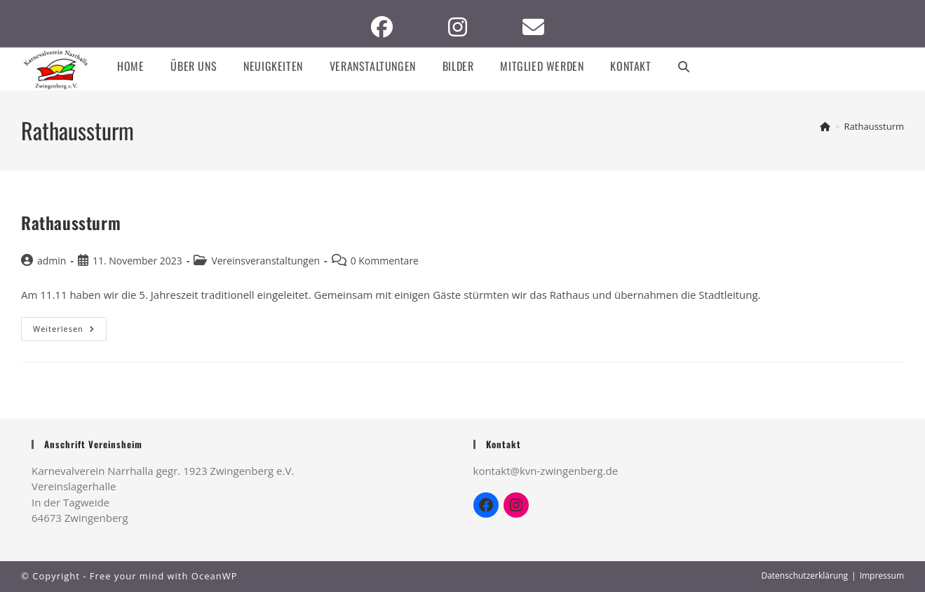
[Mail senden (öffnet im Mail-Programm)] (538, 27)
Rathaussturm (874, 126)
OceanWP (214, 576)
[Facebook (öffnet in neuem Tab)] (387, 27)
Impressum (882, 575)
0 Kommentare (385, 260)
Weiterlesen (70, 328)
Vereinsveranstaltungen (265, 260)
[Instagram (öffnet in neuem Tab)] (463, 27)
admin (51, 260)
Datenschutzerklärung (804, 575)
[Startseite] (825, 126)
